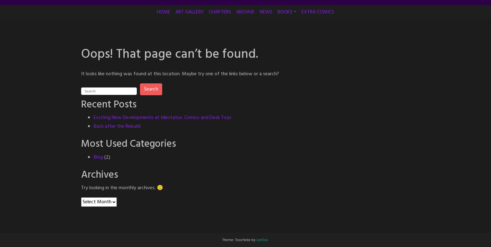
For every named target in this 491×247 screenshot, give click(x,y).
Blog (98, 157)
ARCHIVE (245, 12)
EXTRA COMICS (318, 12)
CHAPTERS (220, 12)
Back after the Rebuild (117, 126)
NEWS (266, 12)
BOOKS (284, 12)
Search (151, 89)
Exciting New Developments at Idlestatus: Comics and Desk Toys (162, 118)
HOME (163, 12)
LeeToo (262, 240)
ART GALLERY (189, 12)
